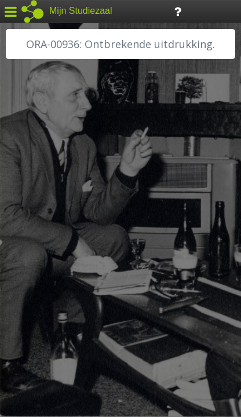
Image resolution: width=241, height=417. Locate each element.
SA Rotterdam (42, 289)
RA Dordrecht (41, 250)
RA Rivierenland (45, 276)
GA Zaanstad (39, 185)
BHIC (24, 172)
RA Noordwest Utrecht (60, 263)
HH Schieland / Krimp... (59, 237)
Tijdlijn (197, 11)
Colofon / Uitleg (136, 330)
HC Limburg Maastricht (60, 211)
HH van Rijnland (46, 224)
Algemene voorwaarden (58, 345)
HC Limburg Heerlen (55, 198)
